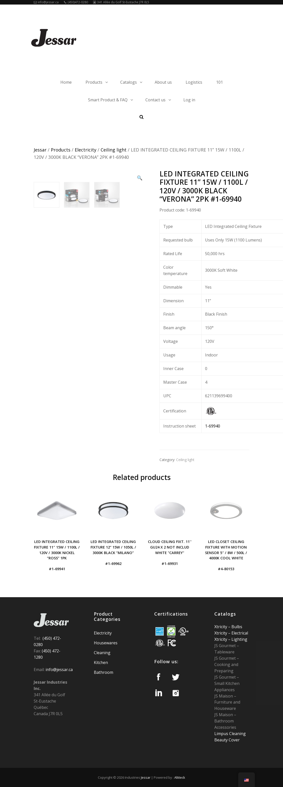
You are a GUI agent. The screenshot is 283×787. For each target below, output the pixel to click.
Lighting (238, 639)
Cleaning (102, 652)
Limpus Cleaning (230, 733)
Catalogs (131, 82)
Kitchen (101, 662)
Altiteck (179, 777)
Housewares (105, 643)
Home (66, 82)
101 (219, 82)
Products (97, 82)
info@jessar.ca (46, 2)
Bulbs (236, 626)
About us (163, 82)
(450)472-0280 (76, 2)
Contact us (158, 100)
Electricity (85, 150)
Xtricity (221, 626)
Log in (189, 100)
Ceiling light (114, 150)
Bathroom (103, 672)
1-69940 (212, 426)
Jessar (40, 150)
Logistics (194, 82)
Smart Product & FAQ (111, 100)
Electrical (239, 633)
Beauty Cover (227, 740)
